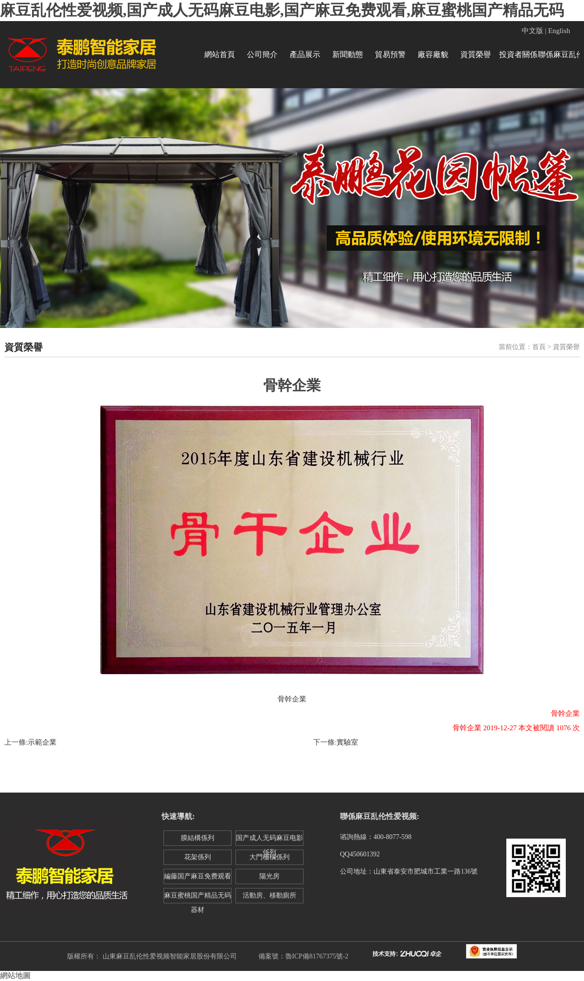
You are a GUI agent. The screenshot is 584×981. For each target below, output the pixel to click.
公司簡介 (262, 54)
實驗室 (347, 742)
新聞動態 (347, 54)
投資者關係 (518, 54)
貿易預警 (390, 54)
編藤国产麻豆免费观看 (197, 876)
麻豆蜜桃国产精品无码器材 (197, 897)
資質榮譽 (475, 54)
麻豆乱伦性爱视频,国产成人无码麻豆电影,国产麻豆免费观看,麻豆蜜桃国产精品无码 (282, 10)
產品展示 (305, 54)
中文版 (532, 31)
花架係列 (197, 857)
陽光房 (269, 876)
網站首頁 (219, 54)
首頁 (539, 346)
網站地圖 (15, 975)
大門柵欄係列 (269, 857)
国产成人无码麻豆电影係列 (269, 840)
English (559, 31)
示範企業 (42, 742)
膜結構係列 (197, 837)
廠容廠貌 (433, 54)
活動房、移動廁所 (269, 895)
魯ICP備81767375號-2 (316, 956)
